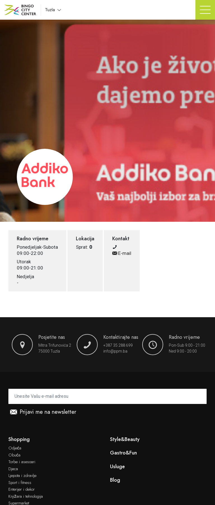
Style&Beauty (125, 439)
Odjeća (14, 448)
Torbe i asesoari (21, 462)
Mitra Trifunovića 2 (54, 345)
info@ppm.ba (115, 351)
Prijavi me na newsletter (43, 412)
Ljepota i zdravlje (22, 476)
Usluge (117, 466)
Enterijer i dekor (21, 489)
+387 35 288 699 (118, 345)
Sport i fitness (19, 483)
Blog (115, 480)
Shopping (19, 439)
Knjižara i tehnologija (25, 496)
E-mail (121, 253)
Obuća (14, 455)
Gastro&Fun (123, 453)
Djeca (13, 469)
